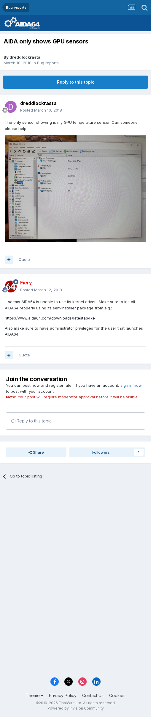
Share (36, 452)
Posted (41, 110)
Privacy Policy (63, 695)
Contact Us (93, 695)
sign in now (131, 385)
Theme (34, 695)
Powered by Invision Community (75, 708)
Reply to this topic (75, 81)
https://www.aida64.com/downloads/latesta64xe (50, 318)
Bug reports (48, 62)
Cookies (117, 695)
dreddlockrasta (24, 57)
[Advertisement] (75, 528)
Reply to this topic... (32, 420)
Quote (24, 259)
